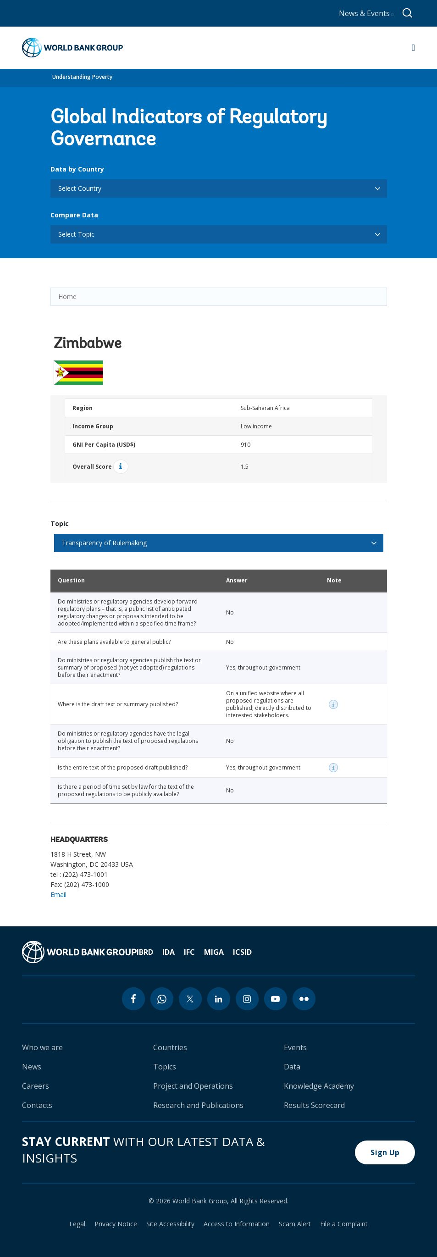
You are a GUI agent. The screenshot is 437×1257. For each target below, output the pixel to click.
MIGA (214, 952)
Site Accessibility (170, 1224)
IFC (189, 952)
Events (295, 1047)
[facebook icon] (133, 998)
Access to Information (237, 1224)
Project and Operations (193, 1086)
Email (58, 894)
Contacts (37, 1105)
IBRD (145, 952)
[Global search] (408, 13)
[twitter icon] (190, 998)
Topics (164, 1067)
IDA (168, 952)
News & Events (366, 13)
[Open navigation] (413, 47)
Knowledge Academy (319, 1086)
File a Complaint (344, 1224)
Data (292, 1067)
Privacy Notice (115, 1224)
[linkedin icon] (218, 998)
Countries (170, 1047)
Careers (35, 1086)
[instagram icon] (247, 998)
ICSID (242, 952)
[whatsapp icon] (161, 998)
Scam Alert (295, 1224)
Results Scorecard (314, 1105)
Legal (77, 1224)
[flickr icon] (304, 998)
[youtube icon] (275, 998)
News (31, 1067)
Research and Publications (198, 1105)
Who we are (42, 1047)
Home (67, 296)
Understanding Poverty (82, 77)
